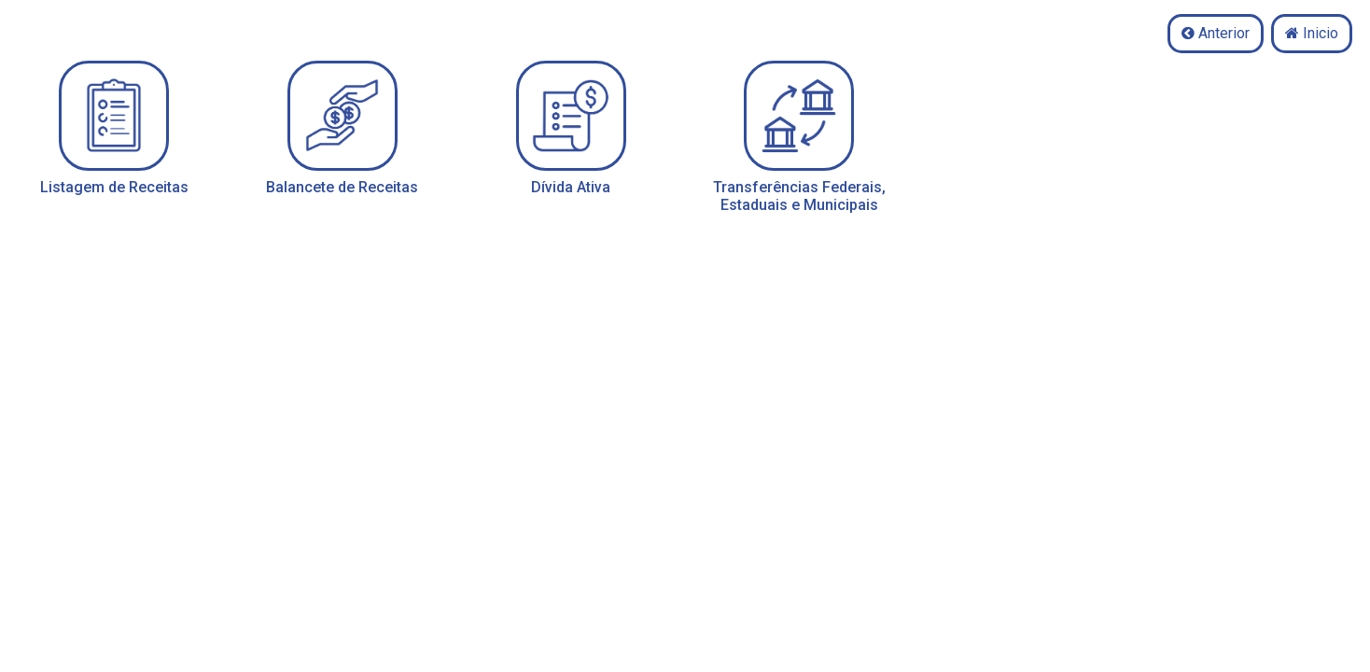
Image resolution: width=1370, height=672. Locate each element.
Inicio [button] (1311, 33)
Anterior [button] (1215, 33)
